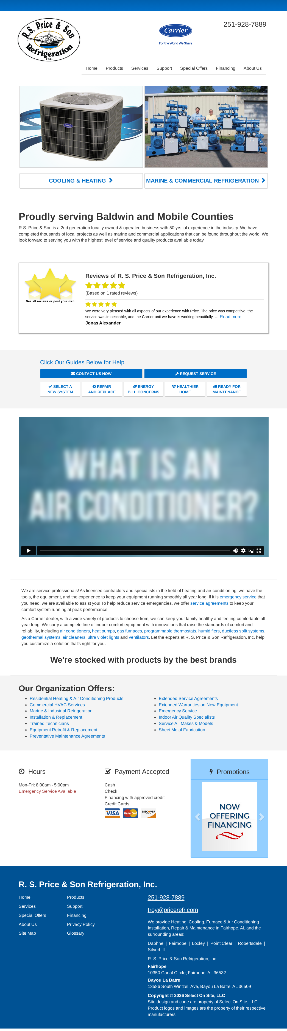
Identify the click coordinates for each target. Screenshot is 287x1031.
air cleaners (74, 636)
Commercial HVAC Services (57, 704)
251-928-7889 (166, 896)
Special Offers (194, 68)
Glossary (75, 933)
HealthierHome (185, 389)
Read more (230, 316)
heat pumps (103, 630)
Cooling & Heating (81, 181)
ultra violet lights (103, 636)
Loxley (198, 942)
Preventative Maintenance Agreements (67, 735)
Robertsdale (250, 942)
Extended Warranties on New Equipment (198, 704)
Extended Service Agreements (188, 698)
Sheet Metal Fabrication (182, 729)
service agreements (209, 602)
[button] (206, 816)
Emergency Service (178, 710)
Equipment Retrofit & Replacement (63, 729)
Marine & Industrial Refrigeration (61, 710)
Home (91, 68)
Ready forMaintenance (227, 389)
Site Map (27, 933)
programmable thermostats (170, 630)
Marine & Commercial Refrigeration (206, 181)
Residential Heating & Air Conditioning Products (76, 698)
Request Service (195, 373)
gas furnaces (129, 630)
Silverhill (156, 949)
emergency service (238, 596)
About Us (253, 68)
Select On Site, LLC (205, 995)
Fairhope (177, 942)
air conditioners (75, 630)
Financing (225, 68)
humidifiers (209, 630)
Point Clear (221, 942)
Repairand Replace (102, 389)
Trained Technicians (49, 723)
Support (164, 68)
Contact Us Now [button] (91, 373)
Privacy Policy (81, 923)
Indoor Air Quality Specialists (187, 717)
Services (139, 68)
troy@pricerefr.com (173, 909)
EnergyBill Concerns (143, 389)
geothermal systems (40, 636)
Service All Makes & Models (186, 723)
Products (114, 68)
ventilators (139, 636)
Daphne (155, 942)
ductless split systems (243, 630)
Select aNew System (60, 389)
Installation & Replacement (56, 717)
